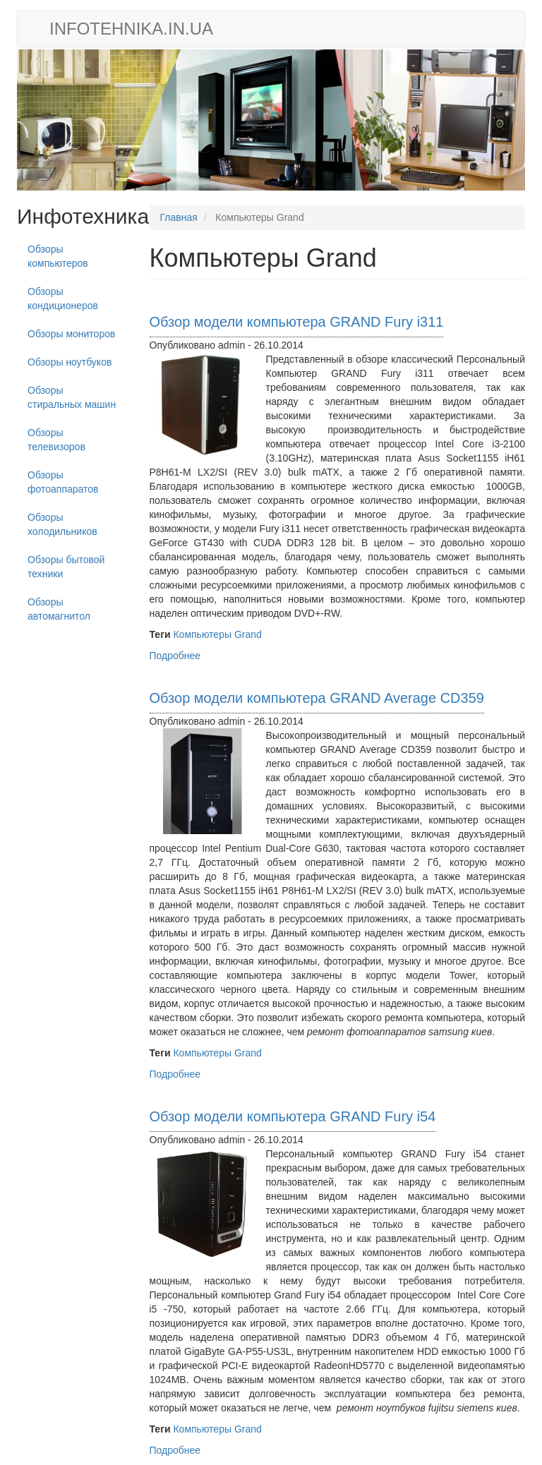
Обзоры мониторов (71, 333)
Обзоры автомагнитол (59, 609)
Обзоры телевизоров (56, 439)
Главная (179, 217)
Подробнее (175, 655)
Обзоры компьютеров (58, 256)
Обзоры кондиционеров (63, 298)
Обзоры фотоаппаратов (63, 482)
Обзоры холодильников (62, 524)
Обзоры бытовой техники (66, 566)
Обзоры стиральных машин (72, 397)
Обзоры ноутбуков (70, 362)
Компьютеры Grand (217, 634)
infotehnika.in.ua (131, 28)
